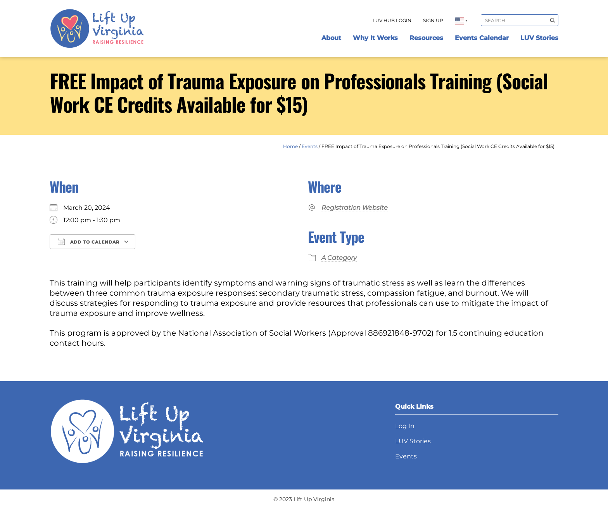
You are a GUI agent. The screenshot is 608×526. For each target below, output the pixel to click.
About (331, 38)
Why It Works (375, 38)
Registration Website (354, 207)
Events (310, 146)
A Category (339, 257)
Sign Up (433, 20)
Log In (405, 426)
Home (290, 146)
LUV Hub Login (392, 20)
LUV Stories (539, 38)
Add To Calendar (88, 241)
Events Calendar (482, 38)
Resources (426, 38)
